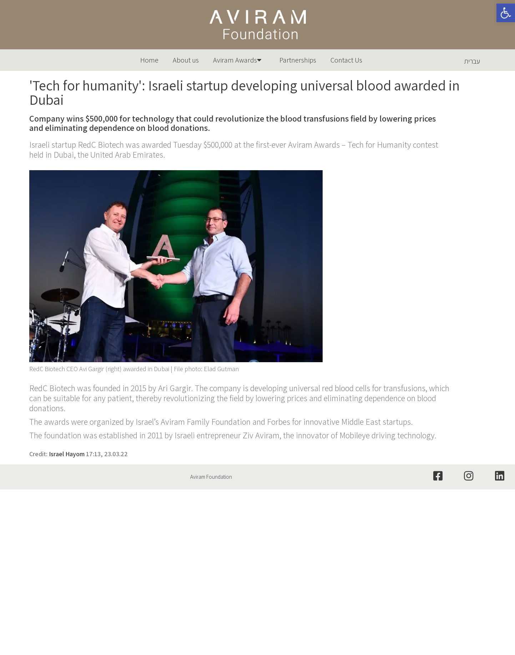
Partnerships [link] (297, 60)
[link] (505, 13)
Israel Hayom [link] (67, 454)
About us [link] (186, 60)
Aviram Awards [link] (239, 60)
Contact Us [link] (346, 60)
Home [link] (149, 60)
